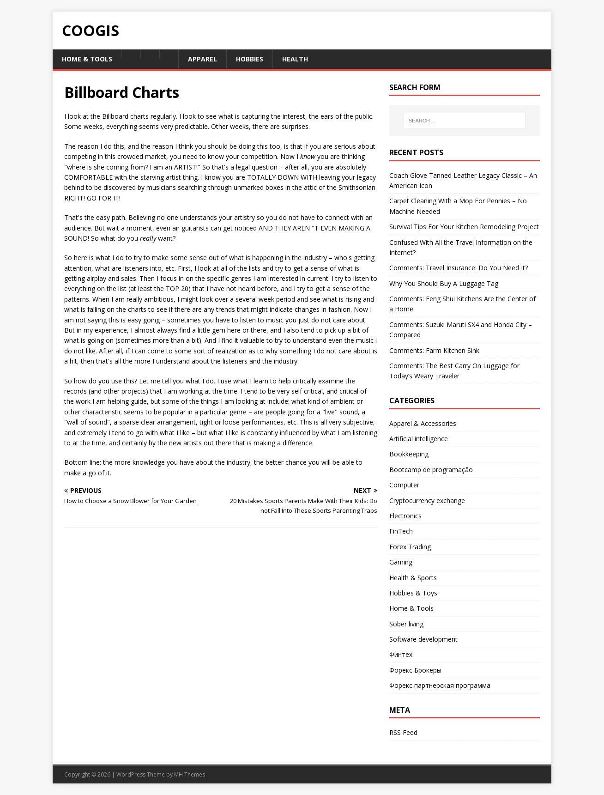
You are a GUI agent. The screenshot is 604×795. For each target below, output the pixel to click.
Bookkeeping (409, 453)
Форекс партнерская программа (439, 685)
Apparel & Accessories (422, 423)
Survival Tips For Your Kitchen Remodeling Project (464, 226)
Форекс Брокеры (415, 670)
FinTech (401, 531)
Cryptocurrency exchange (427, 500)
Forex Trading (410, 546)
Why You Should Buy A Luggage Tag (443, 283)
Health (295, 59)
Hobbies (249, 59)
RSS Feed (403, 732)
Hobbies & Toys (413, 593)
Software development (423, 639)
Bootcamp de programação (431, 469)
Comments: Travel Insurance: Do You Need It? (458, 267)
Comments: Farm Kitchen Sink (434, 350)
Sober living (406, 623)
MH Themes (189, 774)
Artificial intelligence (418, 438)
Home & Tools (87, 59)
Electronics (405, 515)
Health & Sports (413, 577)
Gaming (400, 562)
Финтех (400, 654)
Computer (404, 484)
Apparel (202, 59)
